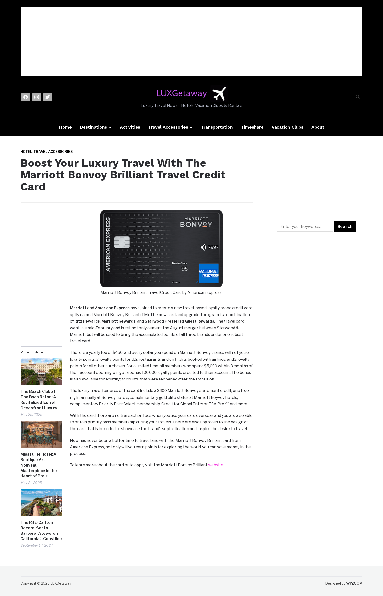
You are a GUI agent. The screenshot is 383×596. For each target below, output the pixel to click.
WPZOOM (354, 583)
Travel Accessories (168, 127)
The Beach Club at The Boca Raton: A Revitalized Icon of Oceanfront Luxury (39, 399)
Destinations (93, 127)
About (317, 127)
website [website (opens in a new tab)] (215, 465)
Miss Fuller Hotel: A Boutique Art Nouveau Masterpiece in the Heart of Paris (39, 465)
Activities (130, 127)
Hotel (26, 151)
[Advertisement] (191, 41)
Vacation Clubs (287, 127)
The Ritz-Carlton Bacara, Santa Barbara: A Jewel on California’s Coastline (41, 530)
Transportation (217, 127)
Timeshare (252, 127)
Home (65, 127)
